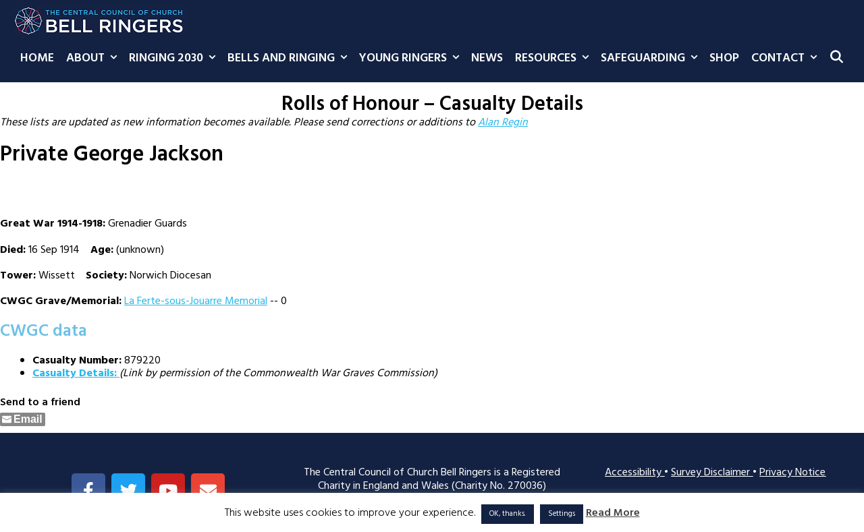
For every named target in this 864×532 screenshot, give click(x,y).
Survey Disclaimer (712, 472)
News (487, 58)
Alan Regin (503, 122)
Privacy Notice (792, 472)
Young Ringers (412, 58)
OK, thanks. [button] (507, 514)
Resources (555, 58)
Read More (613, 513)
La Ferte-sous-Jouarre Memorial (195, 301)
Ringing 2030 (175, 58)
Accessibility (634, 472)
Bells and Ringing (290, 58)
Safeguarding (652, 58)
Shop (724, 58)
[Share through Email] (22, 419)
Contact (787, 58)
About (94, 58)
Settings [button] (561, 514)
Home (37, 58)
